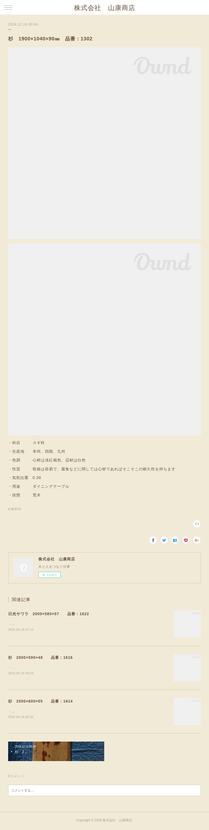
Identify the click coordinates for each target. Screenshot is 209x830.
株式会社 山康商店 (104, 7)
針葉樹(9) (14, 508)
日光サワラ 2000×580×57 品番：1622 (48, 614)
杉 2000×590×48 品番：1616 (40, 658)
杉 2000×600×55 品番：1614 (40, 702)
